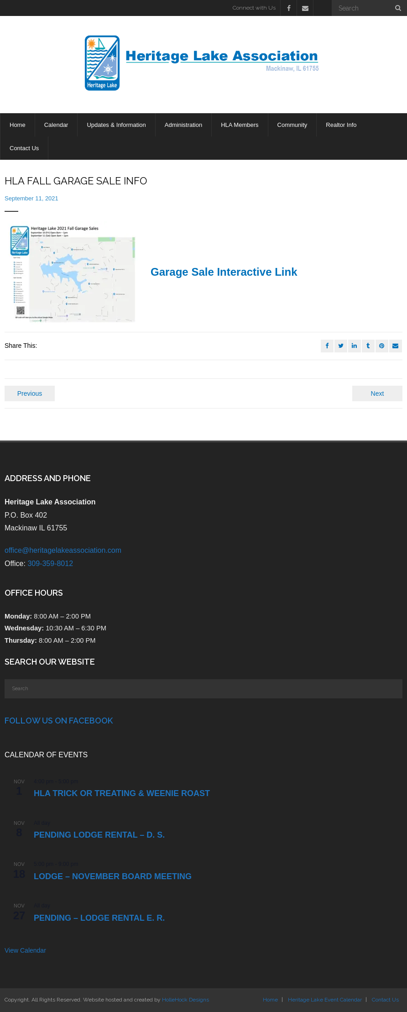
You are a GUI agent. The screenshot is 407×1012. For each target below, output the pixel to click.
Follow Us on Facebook (59, 720)
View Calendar (25, 950)
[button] (73, 274)
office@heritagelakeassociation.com (63, 550)
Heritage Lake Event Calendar (325, 999)
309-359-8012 (50, 563)
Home (270, 999)
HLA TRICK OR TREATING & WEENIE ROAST (122, 793)
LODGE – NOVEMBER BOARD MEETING (113, 876)
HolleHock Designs (185, 999)
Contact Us (385, 999)
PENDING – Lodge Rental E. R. (99, 918)
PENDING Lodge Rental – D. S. (99, 834)
